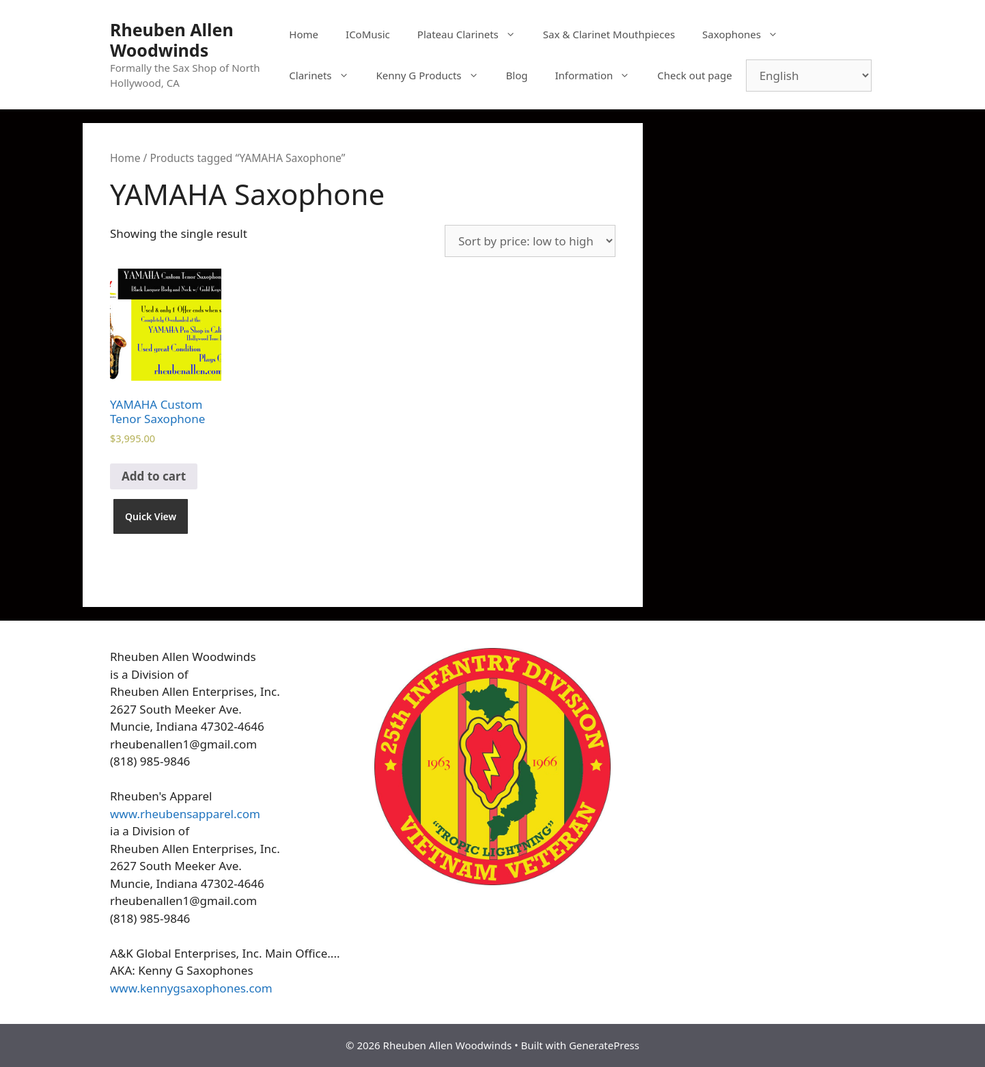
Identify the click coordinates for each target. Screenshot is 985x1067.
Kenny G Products (434, 75)
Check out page (694, 75)
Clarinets (325, 75)
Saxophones (747, 34)
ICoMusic (368, 34)
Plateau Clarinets (473, 34)
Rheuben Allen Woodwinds (172, 40)
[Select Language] (809, 75)
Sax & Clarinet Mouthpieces (609, 34)
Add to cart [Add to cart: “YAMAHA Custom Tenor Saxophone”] (154, 476)
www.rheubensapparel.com (185, 814)
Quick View (150, 516)
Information (599, 75)
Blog (517, 75)
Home (303, 34)
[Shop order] (530, 241)
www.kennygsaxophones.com (191, 988)
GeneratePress (604, 1045)
